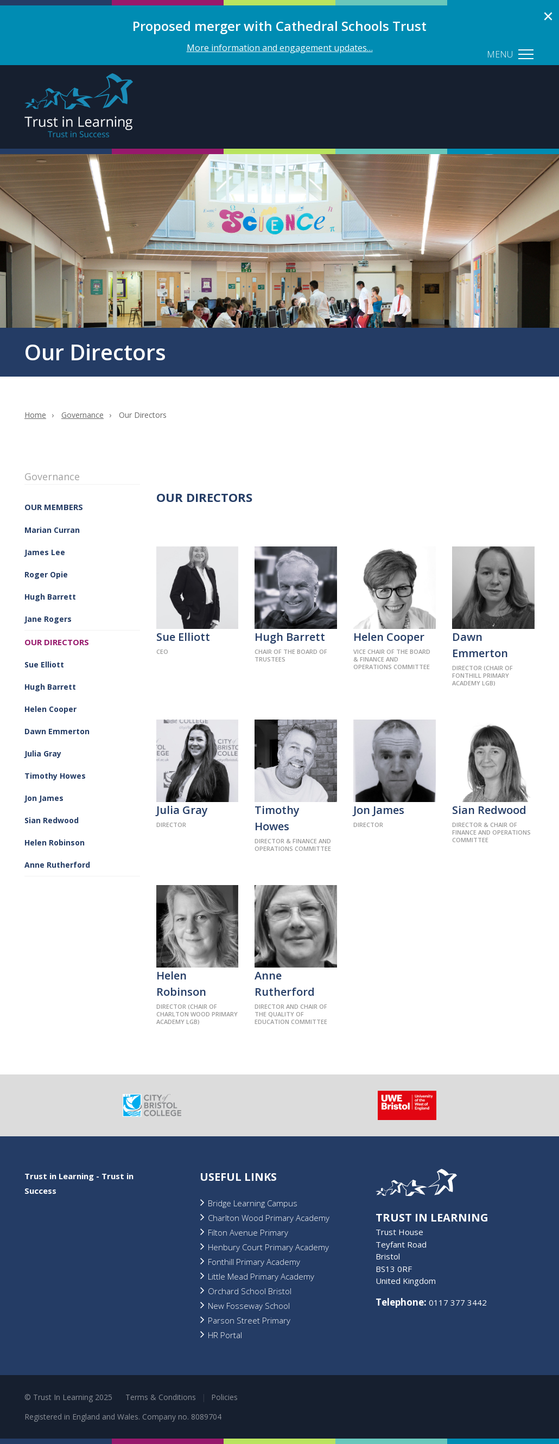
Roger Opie (46, 574)
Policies (224, 1397)
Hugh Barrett (50, 596)
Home (35, 415)
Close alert (548, 16)
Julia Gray (42, 753)
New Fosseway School (249, 1305)
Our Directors (56, 642)
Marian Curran (52, 530)
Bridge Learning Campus (252, 1203)
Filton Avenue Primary (248, 1232)
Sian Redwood (51, 820)
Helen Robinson (54, 842)
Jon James (43, 798)
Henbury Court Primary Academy (268, 1247)
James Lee (44, 552)
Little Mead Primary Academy (261, 1276)
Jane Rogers (48, 619)
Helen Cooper (50, 709)
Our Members (53, 506)
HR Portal (225, 1335)
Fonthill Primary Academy (254, 1261)
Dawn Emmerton (57, 731)
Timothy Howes (55, 776)
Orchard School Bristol (249, 1291)
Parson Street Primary (249, 1320)
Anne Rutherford (57, 865)
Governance (82, 415)
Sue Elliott (44, 664)
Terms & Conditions (160, 1397)
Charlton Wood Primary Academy (268, 1217)
